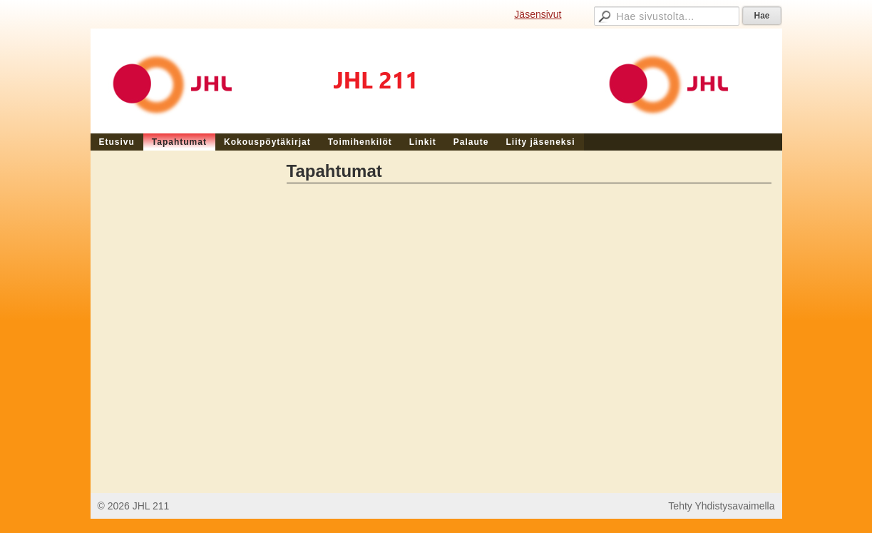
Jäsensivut (537, 14)
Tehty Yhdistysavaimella (721, 506)
